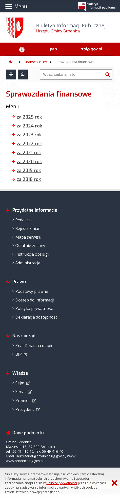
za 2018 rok (29, 179)
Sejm (19, 383)
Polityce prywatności (61, 483)
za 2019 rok (29, 171)
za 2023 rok (29, 135)
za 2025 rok (29, 117)
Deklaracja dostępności (36, 317)
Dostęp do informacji (34, 300)
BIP (18, 354)
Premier (22, 400)
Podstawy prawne (31, 291)
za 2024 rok (29, 126)
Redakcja (23, 220)
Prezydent (24, 409)
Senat (20, 391)
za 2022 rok (29, 144)
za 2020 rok (29, 162)
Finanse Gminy (35, 61)
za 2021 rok (29, 153)
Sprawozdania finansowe (75, 61)
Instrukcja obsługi (32, 254)
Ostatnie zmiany (30, 245)
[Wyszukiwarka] (71, 74)
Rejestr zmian (27, 228)
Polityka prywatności (34, 308)
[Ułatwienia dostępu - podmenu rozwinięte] (22, 49)
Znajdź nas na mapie (34, 345)
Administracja (27, 263)
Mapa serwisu (28, 237)
